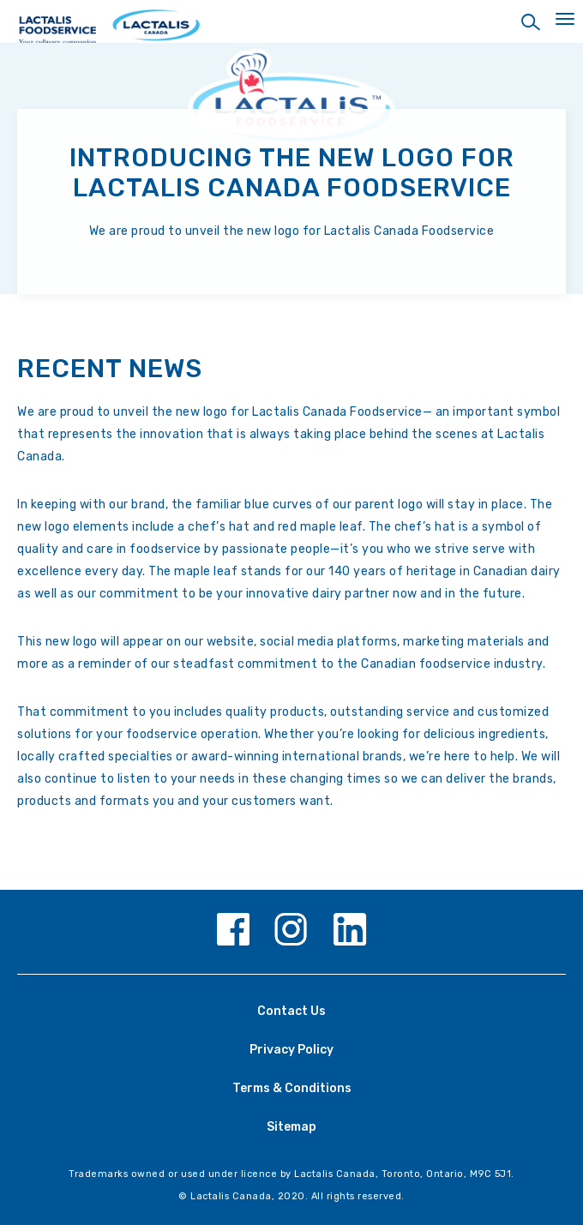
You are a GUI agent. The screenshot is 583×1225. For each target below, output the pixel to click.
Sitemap (291, 1127)
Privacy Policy (291, 1049)
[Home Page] (291, 32)
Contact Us (291, 1011)
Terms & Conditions (292, 1088)
